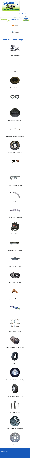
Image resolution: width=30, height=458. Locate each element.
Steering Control (15, 315)
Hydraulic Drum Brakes (15, 282)
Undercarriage (17, 40)
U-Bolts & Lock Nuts (15, 412)
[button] (19, 13)
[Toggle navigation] (25, 16)
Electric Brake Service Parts (15, 169)
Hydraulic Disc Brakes (15, 266)
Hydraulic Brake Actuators (15, 250)
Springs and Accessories (15, 299)
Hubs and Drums (15, 234)
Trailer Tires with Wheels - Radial (15, 396)
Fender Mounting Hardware (15, 185)
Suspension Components (15, 331)
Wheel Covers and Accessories (15, 428)
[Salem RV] (11, 6)
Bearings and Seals (15, 104)
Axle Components (15, 55)
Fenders (15, 201)
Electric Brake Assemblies (15, 153)
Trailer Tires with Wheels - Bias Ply (15, 380)
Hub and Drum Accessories (15, 217)
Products (5, 40)
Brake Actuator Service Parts (15, 120)
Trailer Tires (15, 364)
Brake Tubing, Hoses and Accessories (15, 136)
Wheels (15, 445)
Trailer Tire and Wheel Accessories (15, 347)
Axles (15, 71)
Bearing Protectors (15, 88)
